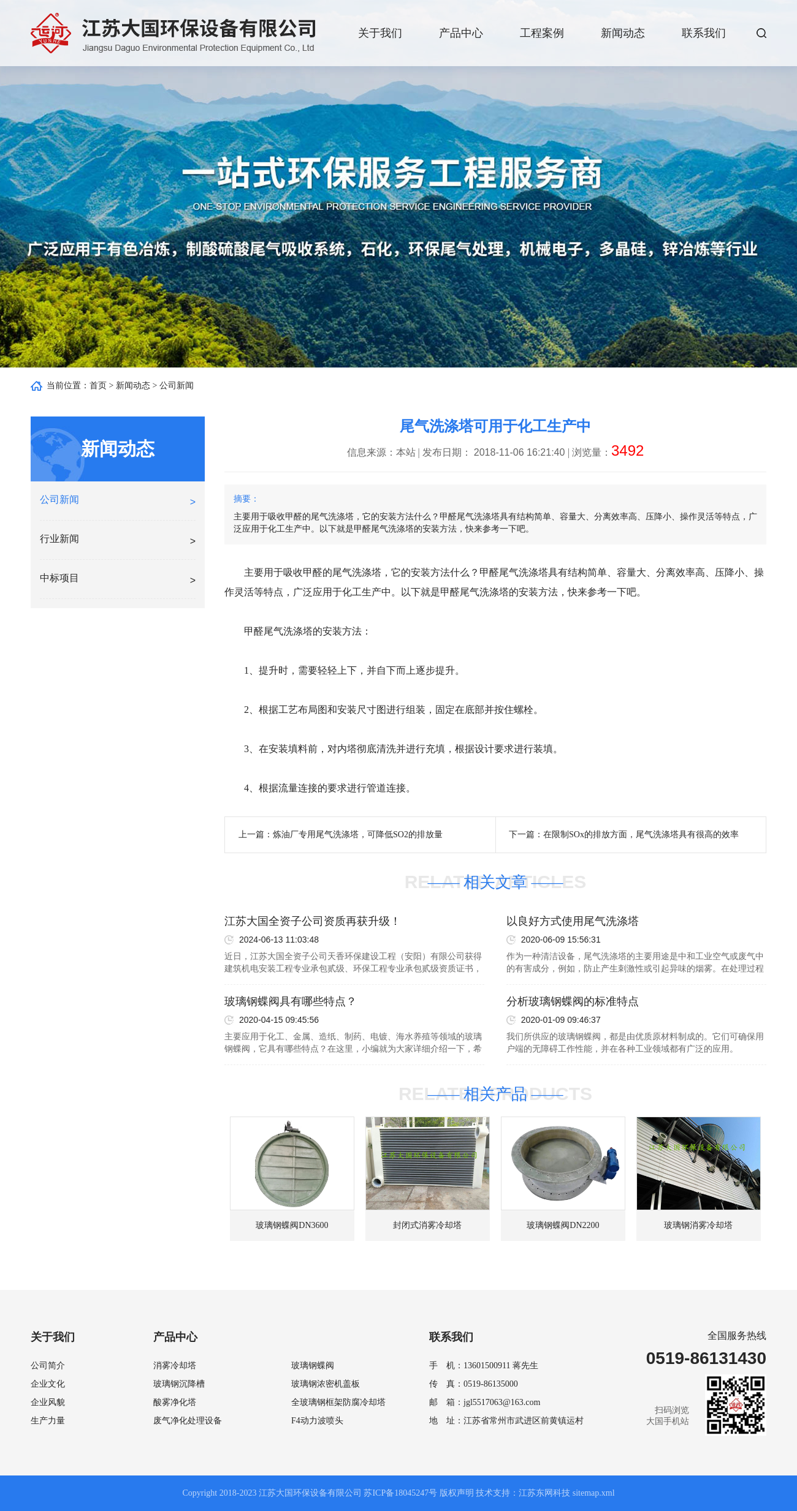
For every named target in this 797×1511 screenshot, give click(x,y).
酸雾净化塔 (174, 1402)
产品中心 (461, 33)
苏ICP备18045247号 (400, 1493)
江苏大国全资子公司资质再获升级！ (312, 921)
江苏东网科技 (544, 1493)
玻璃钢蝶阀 (312, 1365)
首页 (98, 385)
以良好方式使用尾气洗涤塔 (572, 921)
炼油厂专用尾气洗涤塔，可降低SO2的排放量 (358, 834)
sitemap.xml (594, 1493)
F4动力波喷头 (317, 1420)
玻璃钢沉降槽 (179, 1384)
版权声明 (457, 1493)
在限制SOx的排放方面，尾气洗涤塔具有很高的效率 (641, 834)
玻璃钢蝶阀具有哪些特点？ (290, 1001)
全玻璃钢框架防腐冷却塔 (338, 1402)
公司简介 (48, 1365)
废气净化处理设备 (187, 1420)
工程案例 (542, 33)
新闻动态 (623, 33)
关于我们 (380, 33)
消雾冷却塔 (174, 1365)
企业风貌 (48, 1402)
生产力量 (48, 1420)
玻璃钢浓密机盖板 (325, 1384)
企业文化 (48, 1384)
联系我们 (704, 33)
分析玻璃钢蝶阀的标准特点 (572, 1001)
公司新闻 (176, 385)
